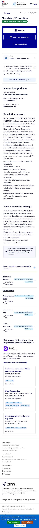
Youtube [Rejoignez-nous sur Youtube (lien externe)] (5, 474)
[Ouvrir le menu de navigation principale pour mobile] (32, 4)
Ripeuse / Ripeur (7, 278)
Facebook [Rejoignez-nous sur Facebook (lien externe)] (6, 471)
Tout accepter (13, 522)
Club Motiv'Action (12, 391)
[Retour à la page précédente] (7, 13)
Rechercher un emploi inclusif (10, 445)
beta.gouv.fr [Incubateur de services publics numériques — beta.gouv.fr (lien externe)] (6, 500)
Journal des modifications (9, 450)
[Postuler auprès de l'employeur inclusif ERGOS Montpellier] (19, 30)
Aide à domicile (6, 325)
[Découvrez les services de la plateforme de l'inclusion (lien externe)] (9, 484)
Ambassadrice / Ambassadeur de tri (8, 294)
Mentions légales (7, 512)
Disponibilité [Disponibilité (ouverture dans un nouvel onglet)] (5, 462)
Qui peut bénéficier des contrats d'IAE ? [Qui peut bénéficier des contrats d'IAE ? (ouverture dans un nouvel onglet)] (14, 459)
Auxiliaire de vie (8, 311)
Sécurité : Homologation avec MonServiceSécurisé (17, 509)
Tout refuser (27, 522)
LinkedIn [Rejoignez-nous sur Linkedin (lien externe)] (5, 468)
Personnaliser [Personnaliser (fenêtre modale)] (20, 525)
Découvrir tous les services (14, 362)
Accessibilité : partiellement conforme (13, 506)
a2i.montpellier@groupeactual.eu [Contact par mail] (18, 71)
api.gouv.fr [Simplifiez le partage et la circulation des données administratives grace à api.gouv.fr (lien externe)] (29, 500)
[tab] (19, 268)
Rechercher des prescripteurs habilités (13, 448)
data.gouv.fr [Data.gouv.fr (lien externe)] (17, 500)
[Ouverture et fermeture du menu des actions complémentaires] (19, 43)
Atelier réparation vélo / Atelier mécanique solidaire (17, 370)
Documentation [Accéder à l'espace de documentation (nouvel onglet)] (6, 457)
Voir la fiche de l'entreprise (19, 79)
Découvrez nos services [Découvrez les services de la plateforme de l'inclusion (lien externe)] (9, 495)
